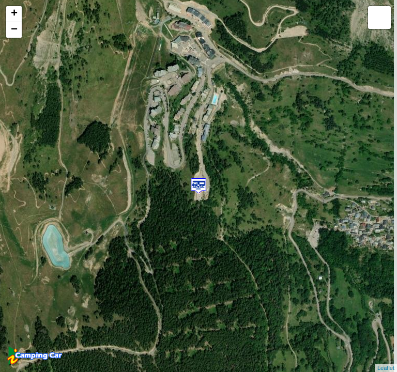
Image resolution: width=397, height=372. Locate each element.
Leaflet (385, 368)
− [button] (14, 30)
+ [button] (14, 14)
